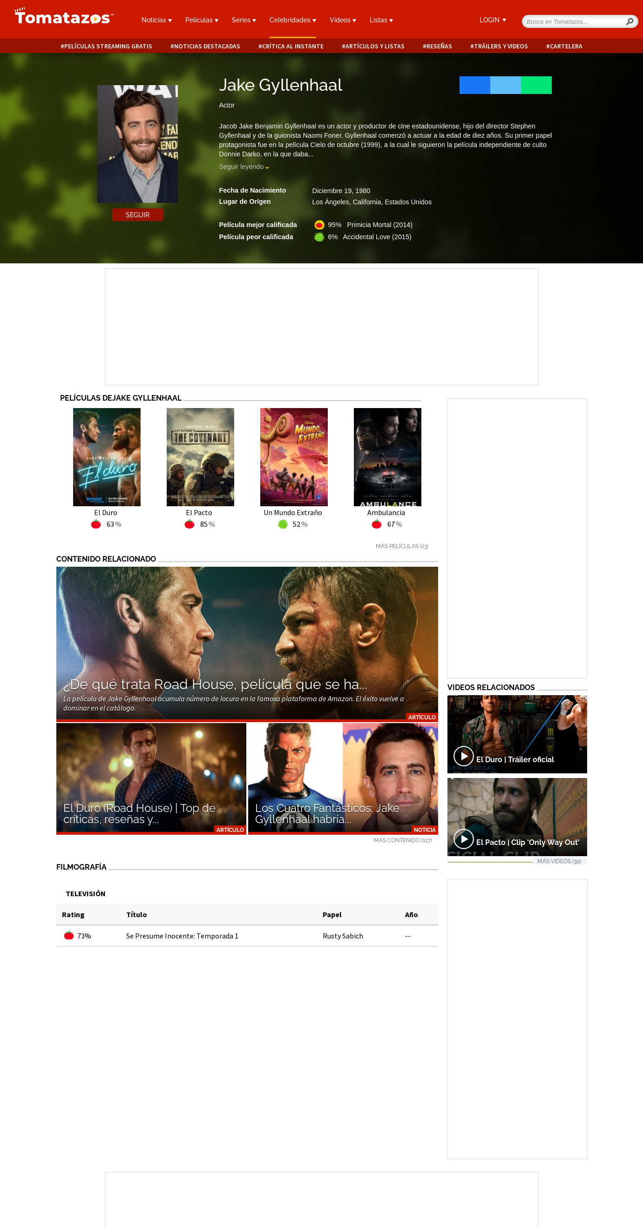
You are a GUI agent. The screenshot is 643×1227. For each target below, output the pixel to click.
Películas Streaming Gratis (108, 46)
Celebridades (293, 20)
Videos (343, 20)
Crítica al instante (293, 46)
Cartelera (566, 46)
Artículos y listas (375, 46)
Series (244, 20)
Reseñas (439, 46)
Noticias (157, 20)
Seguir (137, 215)
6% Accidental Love (370, 237)
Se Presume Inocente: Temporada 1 (182, 935)
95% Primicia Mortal (370, 224)
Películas (201, 20)
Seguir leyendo (241, 166)
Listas (381, 20)
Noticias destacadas (207, 46)
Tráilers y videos (501, 46)
